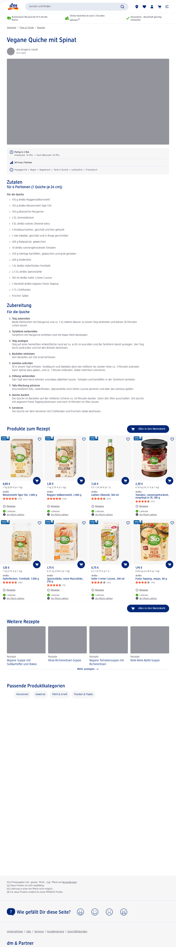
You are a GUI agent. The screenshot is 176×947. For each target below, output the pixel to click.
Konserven (22, 694)
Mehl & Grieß (59, 694)
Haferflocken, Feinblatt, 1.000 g (21, 579)
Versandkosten (69, 882)
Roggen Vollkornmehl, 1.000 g (64, 495)
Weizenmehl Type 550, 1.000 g (20, 495)
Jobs (28, 931)
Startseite (11, 27)
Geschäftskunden (77, 931)
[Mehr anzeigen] (88, 669)
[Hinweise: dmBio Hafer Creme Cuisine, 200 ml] (97, 590)
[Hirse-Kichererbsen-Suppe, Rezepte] (67, 646)
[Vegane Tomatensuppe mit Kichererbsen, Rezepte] (108, 646)
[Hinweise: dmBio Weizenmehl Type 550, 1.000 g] (9, 506)
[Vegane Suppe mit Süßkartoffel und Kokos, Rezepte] (26, 646)
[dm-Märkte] (137, 7)
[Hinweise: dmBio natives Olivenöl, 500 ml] (97, 506)
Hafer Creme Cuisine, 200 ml (107, 579)
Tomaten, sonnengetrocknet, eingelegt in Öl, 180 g (152, 496)
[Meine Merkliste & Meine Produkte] (144, 7)
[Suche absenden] (122, 7)
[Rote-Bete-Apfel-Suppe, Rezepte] (149, 646)
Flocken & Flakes (83, 694)
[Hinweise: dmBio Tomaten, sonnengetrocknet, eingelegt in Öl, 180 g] (141, 506)
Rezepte (41, 27)
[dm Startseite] (13, 7)
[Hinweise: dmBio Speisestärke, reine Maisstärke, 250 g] (53, 590)
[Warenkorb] (159, 7)
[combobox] (76, 7)
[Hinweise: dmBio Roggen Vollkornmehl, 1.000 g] (53, 506)
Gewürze (40, 694)
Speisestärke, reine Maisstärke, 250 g (65, 580)
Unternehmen (15, 931)
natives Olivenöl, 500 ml (105, 495)
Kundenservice (55, 931)
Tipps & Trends (26, 27)
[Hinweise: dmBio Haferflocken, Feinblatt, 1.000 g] (9, 590)
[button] (167, 7)
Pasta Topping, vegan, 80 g (151, 579)
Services (39, 931)
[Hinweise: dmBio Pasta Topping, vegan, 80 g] (141, 590)
